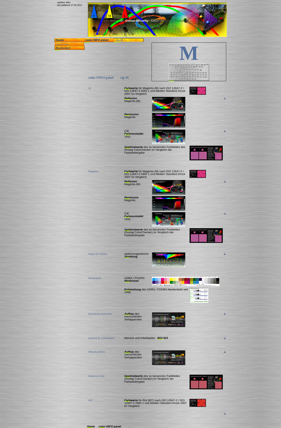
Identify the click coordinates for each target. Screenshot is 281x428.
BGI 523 (162, 338)
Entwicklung (132, 289)
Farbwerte (131, 88)
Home (91, 426)
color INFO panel (110, 426)
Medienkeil (131, 280)
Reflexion (130, 98)
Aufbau (129, 313)
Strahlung (130, 256)
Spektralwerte (133, 147)
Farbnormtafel (133, 133)
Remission (131, 114)
